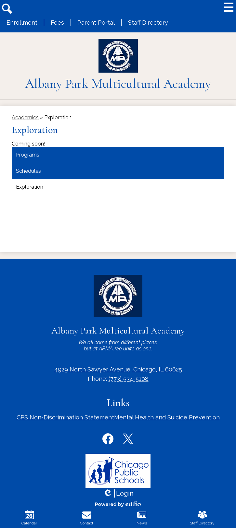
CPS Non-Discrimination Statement (65, 417)
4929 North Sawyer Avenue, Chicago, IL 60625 (118, 369)
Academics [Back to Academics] (25, 117)
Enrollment (22, 22)
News (142, 517)
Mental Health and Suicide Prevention (167, 417)
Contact (86, 517)
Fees (57, 22)
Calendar (29, 517)
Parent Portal (96, 22)
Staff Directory (148, 22)
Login (118, 493)
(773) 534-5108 (129, 378)
